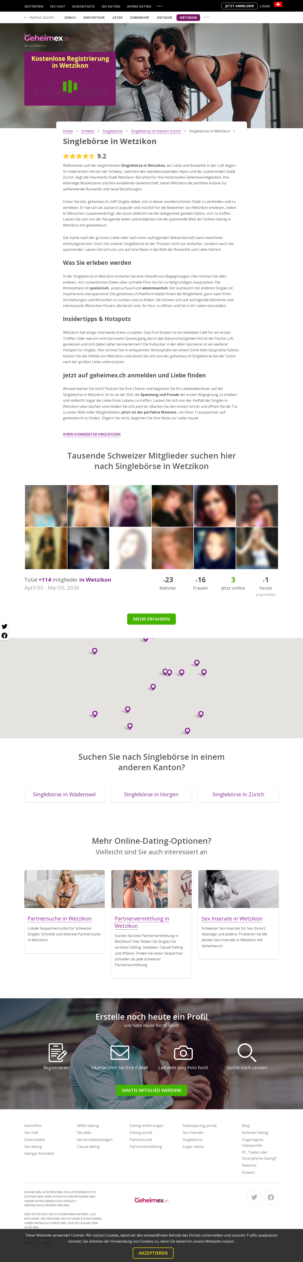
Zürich (70, 17)
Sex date (84, 1132)
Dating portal (141, 1132)
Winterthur (94, 17)
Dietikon (164, 17)
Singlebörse (193, 1139)
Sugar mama (193, 1146)
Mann (54, 93)
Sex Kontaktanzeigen (94, 1139)
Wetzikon (188, 17)
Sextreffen (33, 6)
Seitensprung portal (199, 1125)
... (159, 6)
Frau (86, 93)
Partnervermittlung (146, 1146)
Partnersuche (141, 1139)
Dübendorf (139, 17)
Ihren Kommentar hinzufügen (91, 434)
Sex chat (57, 6)
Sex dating (111, 6)
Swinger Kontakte (39, 1153)
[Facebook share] (4, 635)
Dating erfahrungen (147, 1125)
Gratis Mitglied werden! (151, 1090)
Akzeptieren (153, 1253)
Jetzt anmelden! (239, 6)
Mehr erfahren (151, 619)
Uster (117, 17)
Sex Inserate (193, 1132)
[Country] (278, 4)
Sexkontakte (83, 6)
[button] (168, 673)
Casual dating (88, 1146)
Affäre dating (139, 6)
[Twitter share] (4, 626)
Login (265, 6)
